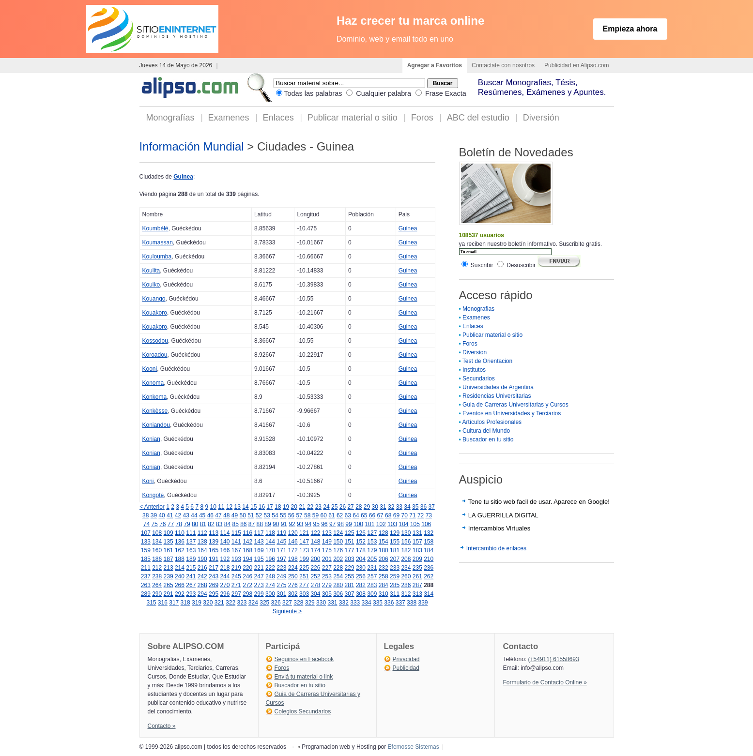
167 (236, 550)
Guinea (183, 176)
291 (168, 593)
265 (168, 585)
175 (327, 550)
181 (395, 550)
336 (389, 602)
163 (191, 550)
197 (281, 559)
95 (316, 524)
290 (157, 593)
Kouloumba (157, 256)
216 (202, 567)
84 (227, 524)
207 (395, 559)
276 (293, 585)
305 (327, 593)
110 (179, 532)
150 (338, 541)
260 (406, 576)
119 (281, 532)
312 (406, 593)
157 (417, 541)
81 (203, 524)
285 (395, 585)
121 (304, 532)
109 (168, 532)
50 (242, 515)
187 (168, 559)
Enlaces (278, 117)
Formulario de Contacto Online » (545, 682)
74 (146, 524)
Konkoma (154, 396)
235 (417, 567)
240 (179, 576)
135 (168, 541)
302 (293, 593)
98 (341, 524)
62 (340, 515)
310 (383, 593)
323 (241, 602)
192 (225, 559)
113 (213, 532)
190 (202, 559)
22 (310, 506)
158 (428, 541)
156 (406, 541)
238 (157, 576)
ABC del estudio (478, 117)
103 (392, 524)
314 (428, 593)
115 (236, 532)
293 (191, 593)
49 (234, 515)
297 (236, 593)
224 (293, 567)
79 (187, 524)
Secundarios (478, 378)
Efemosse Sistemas (413, 746)
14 (245, 506)
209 (417, 559)
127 (372, 532)
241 (191, 576)
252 (315, 576)
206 (383, 559)
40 (161, 515)
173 (304, 550)
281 (349, 585)
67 (380, 515)
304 (315, 593)
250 (293, 576)
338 (411, 602)
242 (202, 576)
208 (406, 559)
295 (213, 593)
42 (178, 515)
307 (349, 593)
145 (281, 541)
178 (361, 550)
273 (259, 585)
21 (302, 506)
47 (218, 515)
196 (270, 559)
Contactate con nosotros (503, 65)
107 (146, 532)
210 (428, 559)
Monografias (478, 308)
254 (338, 576)
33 (399, 506)
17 (269, 506)
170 (270, 550)
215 (191, 567)
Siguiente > (287, 611)
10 (213, 506)
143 (259, 541)
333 (355, 602)
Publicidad (406, 668)
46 (210, 515)
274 (270, 585)
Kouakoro (154, 312)
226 (315, 567)
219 (236, 567)
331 (332, 602)
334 (366, 602)
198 (293, 559)
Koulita (151, 270)
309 (372, 593)
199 (304, 559)
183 (417, 550)
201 (327, 559)
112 (202, 532)
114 (225, 532)
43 (186, 515)
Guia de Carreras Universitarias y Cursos (515, 404)
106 (426, 524)
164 (202, 550)
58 (307, 515)
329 (310, 602)
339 (423, 602)
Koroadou (155, 354)
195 (259, 559)
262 (428, 576)
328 (298, 602)
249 (281, 576)
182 (406, 550)
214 (179, 567)
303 (304, 593)
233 (395, 567)
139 (213, 541)
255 (349, 576)
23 (318, 506)
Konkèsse (155, 411)
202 (338, 559)
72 (420, 515)
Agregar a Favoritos (434, 65)
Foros (422, 117)
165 (213, 550)
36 (423, 506)
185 (146, 559)
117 (259, 532)
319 (196, 602)
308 (361, 593)
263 (146, 585)
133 (146, 541)
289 (146, 593)
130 (406, 532)
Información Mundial (191, 146)
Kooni (149, 368)
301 (281, 593)
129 (395, 532)
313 (417, 593)
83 (219, 524)
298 (247, 593)
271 (236, 585)
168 (247, 550)
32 (391, 506)
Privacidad (406, 659)
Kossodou (155, 340)
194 (247, 559)
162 (179, 550)
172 (293, 550)
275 (281, 585)
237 (146, 576)
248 (270, 576)
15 (253, 506)
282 (361, 585)
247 (259, 576)
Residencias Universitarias (496, 396)
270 (225, 585)
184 (428, 550)
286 (406, 585)
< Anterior (152, 506)
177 (349, 550)
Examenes (228, 117)
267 (191, 585)
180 (383, 550)
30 (375, 506)
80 (195, 524)
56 (291, 515)
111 (191, 532)
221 (259, 567)
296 (225, 593)
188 (179, 559)
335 (378, 602)
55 (283, 515)
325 (264, 602)
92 (292, 524)
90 (276, 524)
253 (327, 576)
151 (349, 541)
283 (372, 585)
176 (338, 550)
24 (326, 506)
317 (174, 602)
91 (284, 524)
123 (327, 532)
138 (202, 541)
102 (381, 524)
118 (270, 532)
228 (338, 567)
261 (417, 576)
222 (270, 567)
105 (415, 524)
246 (247, 576)
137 (191, 541)
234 (406, 567)
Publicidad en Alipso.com (576, 65)
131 (417, 532)
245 (236, 576)
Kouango (154, 298)
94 (308, 524)
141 (236, 541)
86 (243, 524)
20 (294, 506)
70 (404, 515)
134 (157, 541)
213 (168, 567)
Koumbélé (155, 228)
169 (259, 550)
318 (185, 602)
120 (293, 532)
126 (361, 532)
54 (275, 515)
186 (157, 559)
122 (315, 532)
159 (146, 550)
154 (383, 541)
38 (145, 515)
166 (225, 550)
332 (344, 602)
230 (361, 567)
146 (293, 541)
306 (338, 593)
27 (350, 506)
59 (315, 515)
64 (356, 515)
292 (179, 593)
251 (304, 576)
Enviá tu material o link (304, 676)
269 (213, 585)
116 (247, 532)
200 (315, 559)
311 (395, 593)
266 (179, 585)
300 (270, 593)
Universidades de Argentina (498, 387)
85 (235, 524)
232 (383, 567)
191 (213, 559)
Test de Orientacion (487, 361)
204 (361, 559)
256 (361, 576)
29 (367, 506)
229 (349, 567)
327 (287, 602)
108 (157, 532)
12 (229, 506)
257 (372, 576)
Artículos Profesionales (492, 422)
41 (170, 515)
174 (315, 550)
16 (262, 506)
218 (225, 567)
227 (327, 567)
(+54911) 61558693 (553, 659)
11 (221, 506)
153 (372, 541)
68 (388, 515)
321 (219, 602)
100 (358, 524)
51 (250, 515)
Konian (151, 439)
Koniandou (156, 425)
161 (168, 550)
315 (151, 602)
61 (331, 515)
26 (342, 506)
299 (259, 593)
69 (396, 515)
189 (191, 559)
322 (230, 602)
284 (383, 585)
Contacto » (162, 726)
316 (163, 602)
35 (415, 506)
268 (202, 585)
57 (299, 515)
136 (179, 541)
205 (372, 559)
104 (404, 524)
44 (194, 515)
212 (157, 567)
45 (202, 515)
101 (369, 524)
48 (226, 515)
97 (332, 524)
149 (327, 541)
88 (260, 524)
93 (300, 524)
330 (321, 602)
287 (417, 585)
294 (202, 593)
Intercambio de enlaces (496, 548)
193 (236, 559)
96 (324, 524)
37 (431, 506)
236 (428, 567)
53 (267, 515)
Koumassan (157, 242)
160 (157, 550)
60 (323, 515)
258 (383, 576)
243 (213, 576)
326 (276, 602)
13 (237, 506)
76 (162, 524)
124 (338, 532)
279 (327, 585)
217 (213, 567)
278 (315, 585)
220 (247, 567)
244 (225, 576)
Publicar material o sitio (352, 117)
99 (348, 524)
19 (286, 506)
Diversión (541, 117)
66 (372, 515)
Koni (148, 481)
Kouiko (151, 284)
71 (412, 515)
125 (349, 532)
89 (267, 524)
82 (211, 524)
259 (395, 576)
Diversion (474, 352)
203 (349, 559)
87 (251, 524)
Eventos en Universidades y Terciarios (511, 413)
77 (171, 524)
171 (281, 550)
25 (334, 506)
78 (179, 524)
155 (395, 541)
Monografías (170, 117)
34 (407, 506)
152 (361, 541)
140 (225, 541)
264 (157, 585)
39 (154, 515)
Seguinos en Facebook (304, 659)
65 (364, 515)
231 (372, 567)
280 (338, 585)
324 (253, 602)
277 (304, 585)
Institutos (474, 369)
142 (247, 541)
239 (168, 576)
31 (383, 506)
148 (315, 541)
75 (154, 524)
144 (270, 541)
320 (208, 602)
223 (281, 567)
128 (383, 532)
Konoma (153, 382)
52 (259, 515)
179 (372, 550)
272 (247, 585)
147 (304, 541)
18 (278, 506)
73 (429, 515)
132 (428, 532)
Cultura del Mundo (486, 430)
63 (348, 515)
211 (146, 567)
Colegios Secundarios (303, 711)
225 (304, 567)
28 (358, 506)
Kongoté (153, 495)
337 (400, 602)
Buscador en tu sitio (487, 439)
